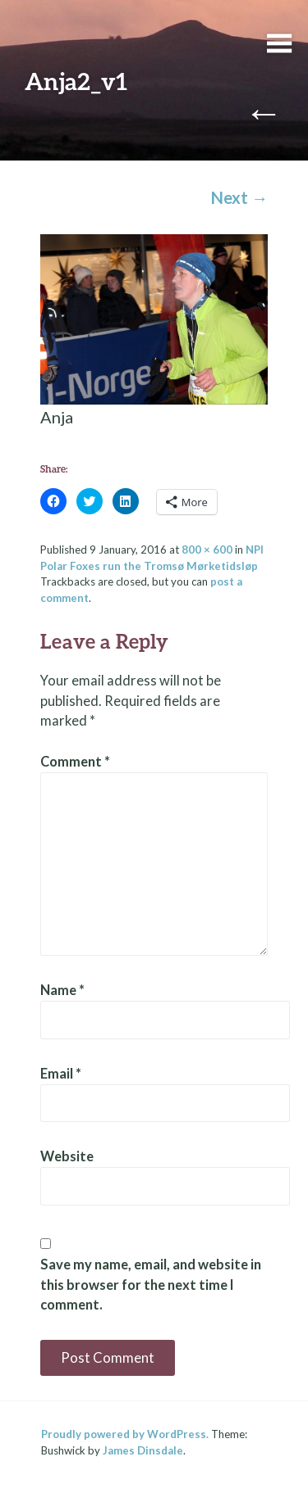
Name (62, 990)
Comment (75, 761)
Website (67, 1156)
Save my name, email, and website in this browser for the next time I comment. (150, 1285)
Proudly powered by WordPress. (125, 1434)
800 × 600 (207, 549)
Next (239, 197)
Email (60, 1073)
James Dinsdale (143, 1450)
